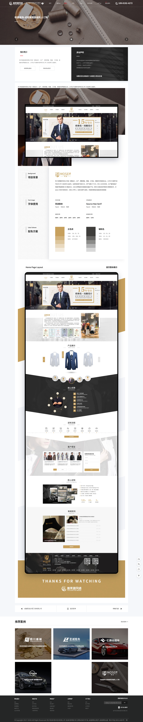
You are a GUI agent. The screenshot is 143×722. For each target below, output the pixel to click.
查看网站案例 (27, 69)
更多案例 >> (124, 621)
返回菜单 (71, 609)
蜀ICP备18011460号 (116, 720)
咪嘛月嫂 (117, 609)
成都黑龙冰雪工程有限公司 (31, 609)
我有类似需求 (47, 69)
